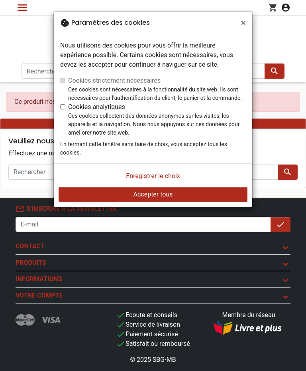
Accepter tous (153, 194)
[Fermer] (243, 23)
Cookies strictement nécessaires (114, 80)
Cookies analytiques (96, 107)
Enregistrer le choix (153, 176)
